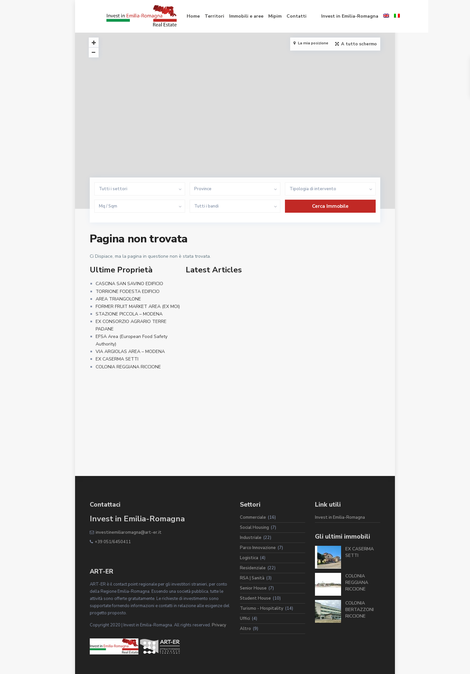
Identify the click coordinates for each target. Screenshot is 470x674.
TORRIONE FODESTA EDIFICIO (128, 291)
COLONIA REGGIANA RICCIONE (128, 367)
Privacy (219, 625)
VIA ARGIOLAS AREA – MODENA (130, 351)
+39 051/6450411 (113, 542)
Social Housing (254, 527)
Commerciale (253, 517)
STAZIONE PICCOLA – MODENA (129, 314)
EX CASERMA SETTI (117, 359)
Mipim (258, 16)
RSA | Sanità (252, 578)
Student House (255, 598)
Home (176, 16)
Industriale (250, 538)
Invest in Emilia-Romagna (333, 16)
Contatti (280, 16)
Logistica (249, 558)
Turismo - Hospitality (261, 608)
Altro (245, 629)
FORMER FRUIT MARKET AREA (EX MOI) (138, 306)
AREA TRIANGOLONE (118, 299)
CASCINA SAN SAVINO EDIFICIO (129, 284)
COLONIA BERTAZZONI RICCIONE (359, 609)
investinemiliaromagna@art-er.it (129, 532)
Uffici (245, 618)
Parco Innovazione (258, 548)
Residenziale (253, 568)
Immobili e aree (229, 16)
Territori (198, 16)
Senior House (253, 588)
